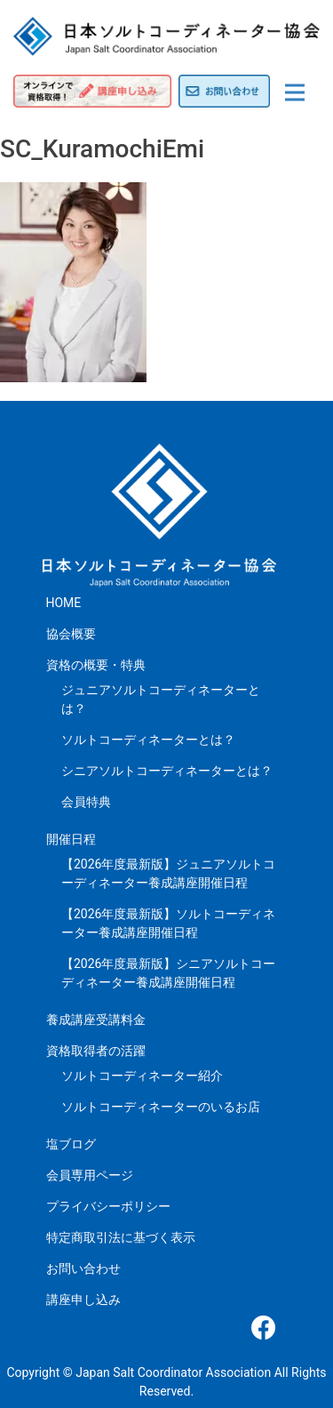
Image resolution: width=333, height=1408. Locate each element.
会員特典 (86, 802)
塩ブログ (71, 1144)
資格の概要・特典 (96, 665)
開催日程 (71, 839)
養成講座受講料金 (96, 1019)
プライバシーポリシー (108, 1206)
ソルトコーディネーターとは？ (148, 739)
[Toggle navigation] (295, 92)
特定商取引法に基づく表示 (120, 1237)
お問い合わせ (83, 1268)
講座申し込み (83, 1299)
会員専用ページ (89, 1175)
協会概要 (71, 634)
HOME (64, 603)
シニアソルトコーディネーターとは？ (167, 771)
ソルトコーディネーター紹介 (142, 1075)
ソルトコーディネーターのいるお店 (160, 1107)
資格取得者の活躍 (96, 1051)
